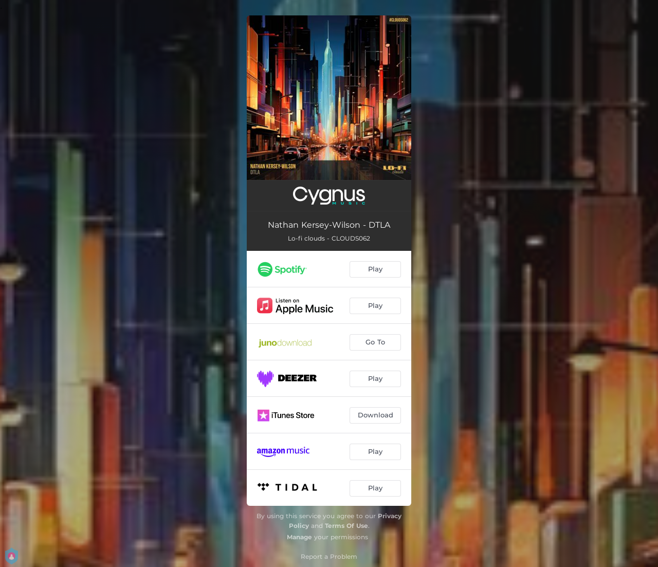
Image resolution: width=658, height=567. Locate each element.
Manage (299, 537)
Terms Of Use (346, 525)
